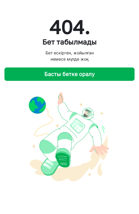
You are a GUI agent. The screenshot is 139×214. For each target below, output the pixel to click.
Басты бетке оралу (69, 74)
